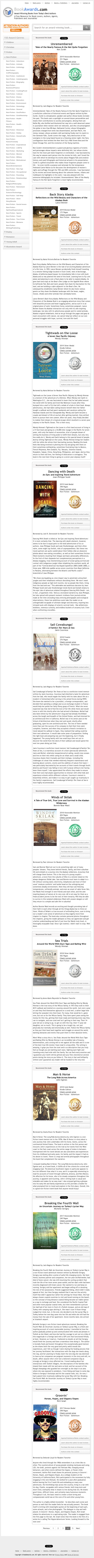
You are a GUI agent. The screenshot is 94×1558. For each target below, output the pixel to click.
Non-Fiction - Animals (14, 64)
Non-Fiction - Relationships (16, 178)
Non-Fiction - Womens (14, 222)
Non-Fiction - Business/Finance (13, 86)
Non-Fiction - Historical (15, 130)
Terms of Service (73, 1555)
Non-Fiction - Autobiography (17, 79)
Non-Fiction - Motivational (16, 160)
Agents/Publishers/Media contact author (75, 86)
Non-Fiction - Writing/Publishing (13, 226)
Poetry (8, 232)
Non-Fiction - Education (15, 100)
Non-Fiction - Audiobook (15, 76)
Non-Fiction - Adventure (15, 61)
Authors (47, 3)
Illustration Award (13, 247)
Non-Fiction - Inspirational (16, 145)
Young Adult (10, 242)
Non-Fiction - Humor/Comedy (12, 140)
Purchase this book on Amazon (72, 95)
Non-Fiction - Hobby (13, 133)
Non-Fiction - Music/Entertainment (14, 164)
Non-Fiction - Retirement (15, 187)
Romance (9, 237)
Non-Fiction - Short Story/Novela (13, 200)
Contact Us (86, 3)
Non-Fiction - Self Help (14, 196)
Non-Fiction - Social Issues (16, 204)
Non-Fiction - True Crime (15, 219)
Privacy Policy (59, 1555)
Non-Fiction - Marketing (15, 151)
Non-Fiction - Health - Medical (14, 125)
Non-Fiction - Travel (13, 216)
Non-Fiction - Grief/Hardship (16, 115)
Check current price (68, 62)
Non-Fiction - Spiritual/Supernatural (14, 208)
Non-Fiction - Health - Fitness (14, 120)
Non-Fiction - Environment (16, 103)
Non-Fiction (10, 57)
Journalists (75, 3)
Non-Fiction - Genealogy (15, 106)
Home (27, 3)
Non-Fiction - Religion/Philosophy (13, 182)
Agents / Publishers (60, 3)
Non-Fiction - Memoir (14, 154)
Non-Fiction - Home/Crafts (16, 136)
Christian (9, 47)
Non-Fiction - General (14, 109)
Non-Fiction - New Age (14, 169)
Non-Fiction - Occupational (16, 172)
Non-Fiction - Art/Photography (12, 71)
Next (78, 1528)
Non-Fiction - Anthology (15, 67)
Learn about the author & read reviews (74, 91)
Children (9, 42)
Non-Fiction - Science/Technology (13, 191)
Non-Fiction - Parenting (15, 175)
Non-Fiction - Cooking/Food (16, 91)
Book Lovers (37, 3)
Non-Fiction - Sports (13, 213)
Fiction (8, 52)
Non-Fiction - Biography (15, 82)
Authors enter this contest (70, 100)
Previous (46, 1528)
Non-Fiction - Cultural (14, 94)
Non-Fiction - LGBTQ (14, 148)
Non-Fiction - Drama (13, 97)
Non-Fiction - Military (14, 157)
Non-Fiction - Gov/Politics (16, 112)
